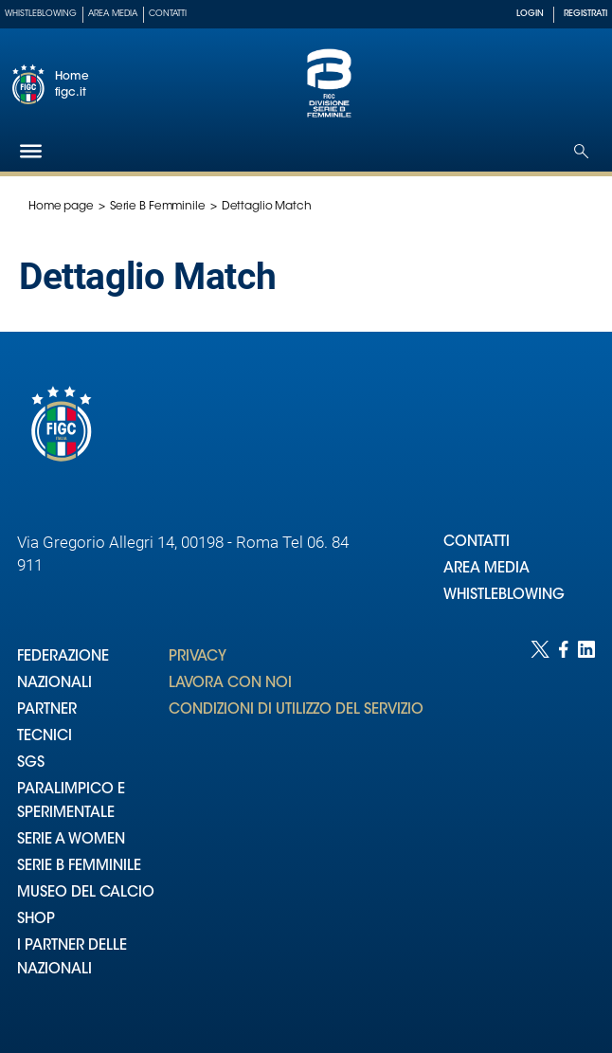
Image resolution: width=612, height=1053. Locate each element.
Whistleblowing (41, 13)
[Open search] (581, 151)
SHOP (36, 920)
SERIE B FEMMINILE (79, 867)
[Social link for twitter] (540, 828)
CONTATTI (476, 543)
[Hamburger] (31, 151)
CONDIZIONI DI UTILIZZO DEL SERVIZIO (296, 710)
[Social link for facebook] (563, 828)
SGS (31, 763)
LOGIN (530, 13)
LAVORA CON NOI (230, 684)
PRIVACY (197, 657)
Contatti (168, 13)
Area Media (112, 13)
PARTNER (47, 710)
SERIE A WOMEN (71, 840)
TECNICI (44, 737)
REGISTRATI (585, 13)
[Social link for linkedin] (586, 828)
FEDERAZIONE (63, 657)
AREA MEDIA (486, 569)
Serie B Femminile (158, 206)
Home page (61, 206)
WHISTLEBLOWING (504, 596)
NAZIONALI (54, 684)
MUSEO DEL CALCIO (85, 893)
